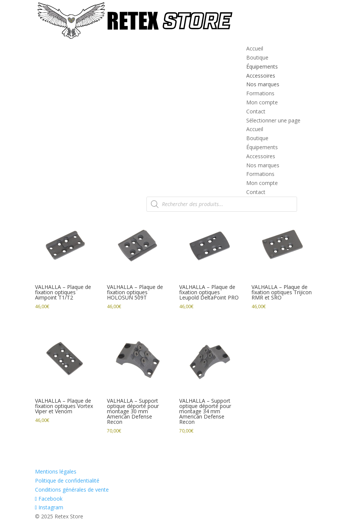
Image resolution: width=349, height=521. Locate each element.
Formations (260, 93)
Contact (255, 111)
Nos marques (262, 84)
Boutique (257, 57)
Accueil (254, 48)
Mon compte (262, 102)
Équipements (262, 66)
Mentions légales (55, 471)
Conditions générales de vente (72, 489)
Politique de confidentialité (67, 480)
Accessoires (260, 75)
